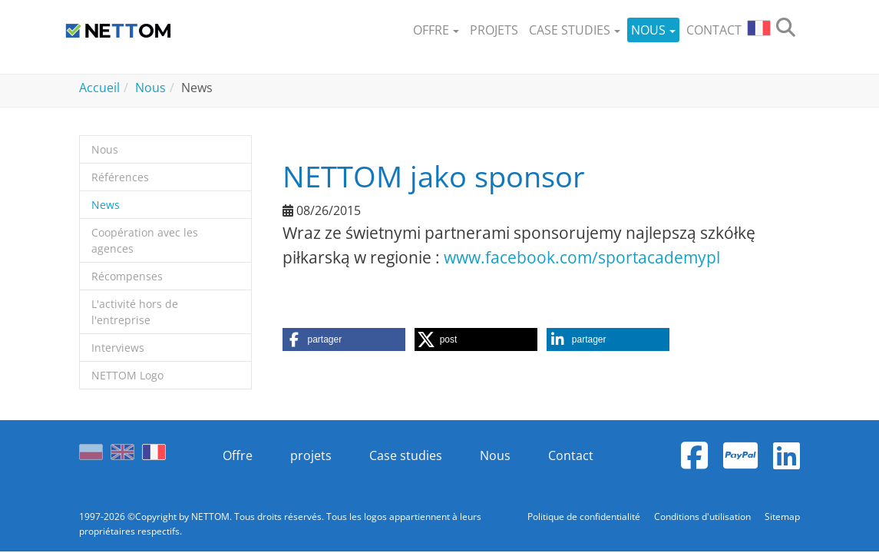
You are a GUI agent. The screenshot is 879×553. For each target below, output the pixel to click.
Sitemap (782, 516)
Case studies (405, 455)
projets (311, 455)
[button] (436, 30)
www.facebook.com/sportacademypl (582, 257)
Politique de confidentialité (585, 516)
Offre (238, 455)
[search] (786, 30)
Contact (570, 455)
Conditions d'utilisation (703, 516)
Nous (495, 455)
